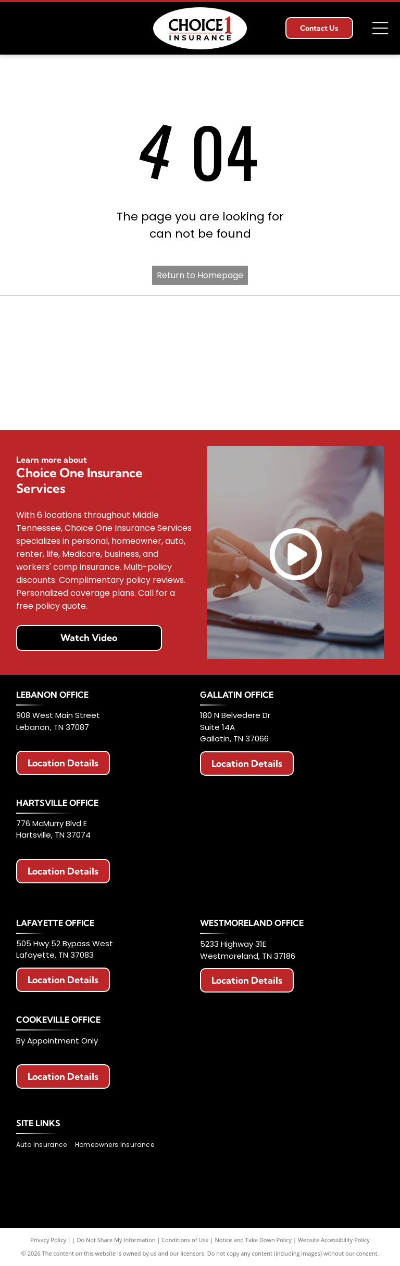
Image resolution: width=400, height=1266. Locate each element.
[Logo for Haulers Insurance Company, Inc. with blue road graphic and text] (123, 363)
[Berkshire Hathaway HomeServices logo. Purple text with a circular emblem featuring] (353, 320)
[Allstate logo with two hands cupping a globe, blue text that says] (123, 320)
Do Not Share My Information (116, 1240)
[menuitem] (45, 1145)
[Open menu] (380, 28)
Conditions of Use (185, 1240)
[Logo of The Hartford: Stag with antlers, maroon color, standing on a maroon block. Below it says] (46, 405)
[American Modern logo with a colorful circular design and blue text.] (277, 320)
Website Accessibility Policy (334, 1240)
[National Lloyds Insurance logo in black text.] (199, 363)
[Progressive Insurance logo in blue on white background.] (277, 363)
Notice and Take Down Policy (253, 1240)
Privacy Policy (48, 1240)
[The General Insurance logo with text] (353, 363)
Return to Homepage (200, 275)
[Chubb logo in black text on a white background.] (277, 405)
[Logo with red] (46, 363)
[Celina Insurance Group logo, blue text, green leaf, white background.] (199, 405)
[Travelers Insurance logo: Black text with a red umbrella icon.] (123, 405)
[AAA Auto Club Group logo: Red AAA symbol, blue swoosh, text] (199, 320)
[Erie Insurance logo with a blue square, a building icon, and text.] (46, 320)
